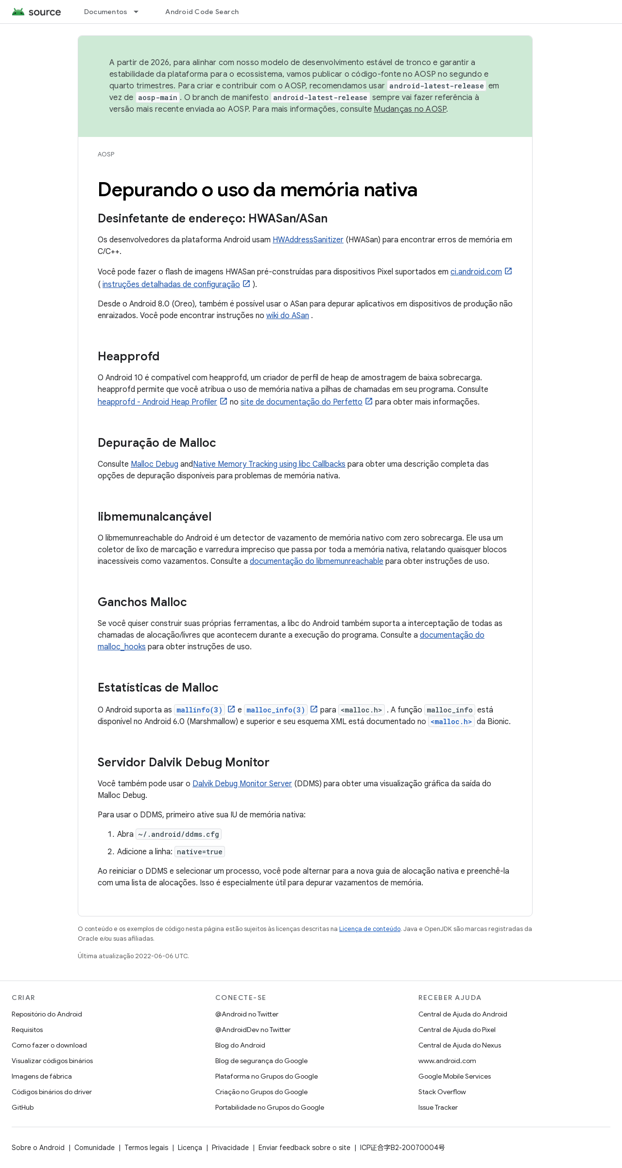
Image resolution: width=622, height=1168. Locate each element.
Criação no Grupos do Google (261, 1091)
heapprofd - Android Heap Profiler (157, 402)
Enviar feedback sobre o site (304, 1147)
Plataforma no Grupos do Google (266, 1076)
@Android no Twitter (246, 1014)
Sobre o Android (38, 1147)
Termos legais (146, 1147)
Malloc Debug (154, 464)
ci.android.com (476, 272)
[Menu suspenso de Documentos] (140, 11)
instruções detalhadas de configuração (171, 284)
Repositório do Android (47, 1014)
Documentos (106, 11)
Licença (190, 1147)
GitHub (23, 1107)
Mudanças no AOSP (410, 109)
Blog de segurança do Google (261, 1060)
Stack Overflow (442, 1091)
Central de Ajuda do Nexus (459, 1045)
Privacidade (230, 1147)
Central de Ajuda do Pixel (457, 1029)
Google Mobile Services (454, 1076)
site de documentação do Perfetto (302, 402)
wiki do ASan (287, 316)
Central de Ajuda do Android (462, 1014)
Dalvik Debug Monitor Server (242, 784)
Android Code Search (202, 11)
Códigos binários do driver (52, 1091)
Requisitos (27, 1029)
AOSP (106, 154)
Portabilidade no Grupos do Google (269, 1107)
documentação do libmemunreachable (316, 561)
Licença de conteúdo (369, 929)
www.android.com (447, 1060)
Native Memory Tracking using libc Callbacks (269, 464)
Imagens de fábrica (42, 1076)
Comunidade (94, 1147)
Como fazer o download (49, 1045)
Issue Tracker (438, 1107)
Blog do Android (240, 1045)
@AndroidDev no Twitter (253, 1029)
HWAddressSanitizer (308, 240)
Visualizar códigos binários (52, 1060)
